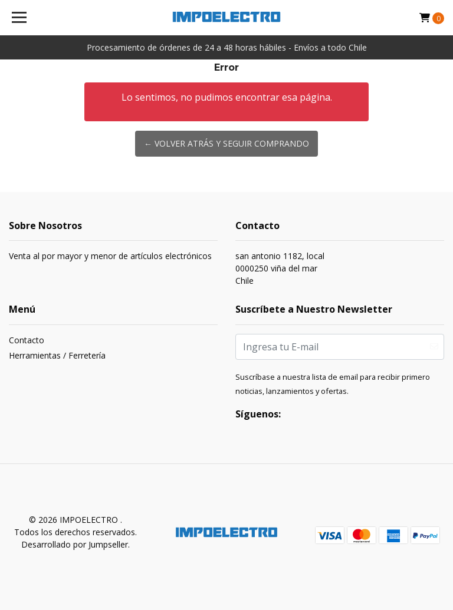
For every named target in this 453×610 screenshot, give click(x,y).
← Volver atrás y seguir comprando (226, 143)
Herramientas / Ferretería (57, 355)
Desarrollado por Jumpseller (74, 544)
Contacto (26, 340)
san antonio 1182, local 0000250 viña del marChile (279, 268)
